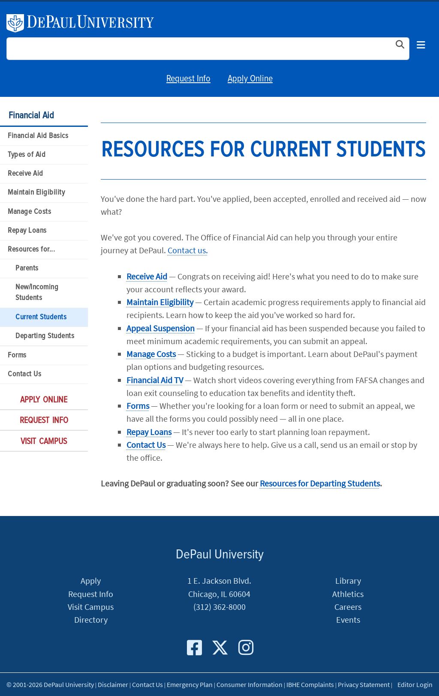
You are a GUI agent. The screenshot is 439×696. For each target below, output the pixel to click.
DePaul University (85, 23)
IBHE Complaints (310, 684)
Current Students (40, 317)
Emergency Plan (190, 684)
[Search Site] (207, 48)
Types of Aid (26, 155)
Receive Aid (25, 174)
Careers (347, 606)
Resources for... (31, 250)
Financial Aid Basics (38, 136)
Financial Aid (31, 116)
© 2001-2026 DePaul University (50, 684)
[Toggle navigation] (421, 45)
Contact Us (24, 374)
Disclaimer (113, 684)
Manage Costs (29, 212)
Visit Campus (44, 441)
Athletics (348, 594)
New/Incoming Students (36, 292)
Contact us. (188, 250)
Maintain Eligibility (36, 193)
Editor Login (415, 684)
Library (348, 580)
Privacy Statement (364, 684)
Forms (17, 355)
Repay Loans (27, 231)
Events (348, 619)
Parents (27, 268)
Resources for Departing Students (320, 483)
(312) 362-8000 (219, 606)
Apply (91, 580)
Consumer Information (249, 684)
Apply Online (250, 79)
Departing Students (44, 336)
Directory (91, 619)
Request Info (188, 79)
